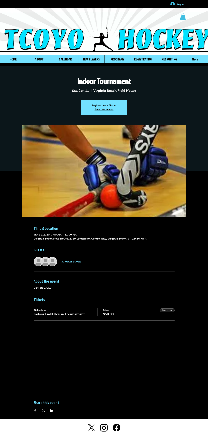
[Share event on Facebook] (35, 410)
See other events (104, 109)
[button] (183, 16)
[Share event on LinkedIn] (51, 410)
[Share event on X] (43, 410)
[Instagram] (104, 428)
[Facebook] (117, 428)
